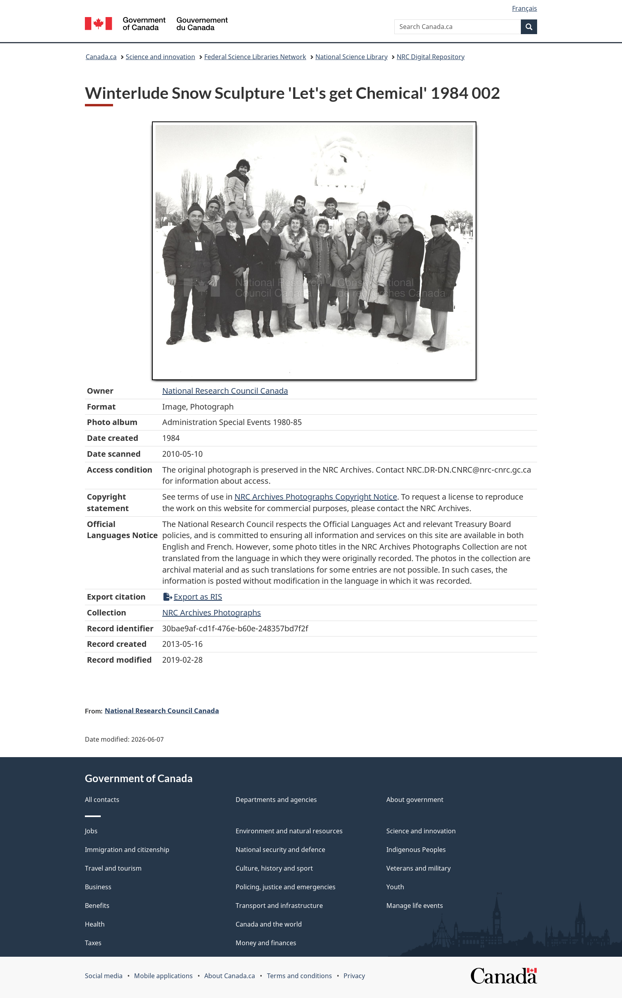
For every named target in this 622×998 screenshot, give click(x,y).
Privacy (354, 975)
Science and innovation (160, 56)
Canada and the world (269, 924)
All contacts (102, 799)
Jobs (91, 831)
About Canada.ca (229, 975)
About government (414, 799)
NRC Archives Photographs (211, 612)
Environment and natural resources (289, 831)
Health (95, 924)
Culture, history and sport (274, 868)
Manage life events (414, 905)
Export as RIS (192, 596)
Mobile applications (163, 975)
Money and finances (266, 942)
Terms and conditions (299, 975)
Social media (104, 975)
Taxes (93, 942)
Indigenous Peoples (416, 849)
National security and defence (280, 849)
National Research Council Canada (225, 390)
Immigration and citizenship (127, 849)
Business (98, 887)
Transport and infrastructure (279, 905)
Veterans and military (418, 868)
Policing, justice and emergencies (286, 887)
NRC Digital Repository (431, 56)
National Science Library (351, 56)
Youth (395, 887)
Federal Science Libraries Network (255, 56)
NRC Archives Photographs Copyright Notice (315, 496)
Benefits (97, 905)
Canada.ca (101, 56)
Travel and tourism (113, 868)
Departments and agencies (276, 799)
